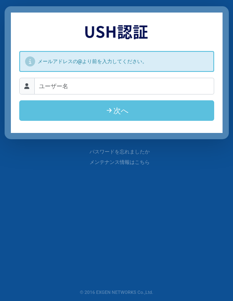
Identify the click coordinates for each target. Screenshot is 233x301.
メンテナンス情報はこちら (116, 162)
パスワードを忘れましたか (116, 152)
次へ (117, 110)
